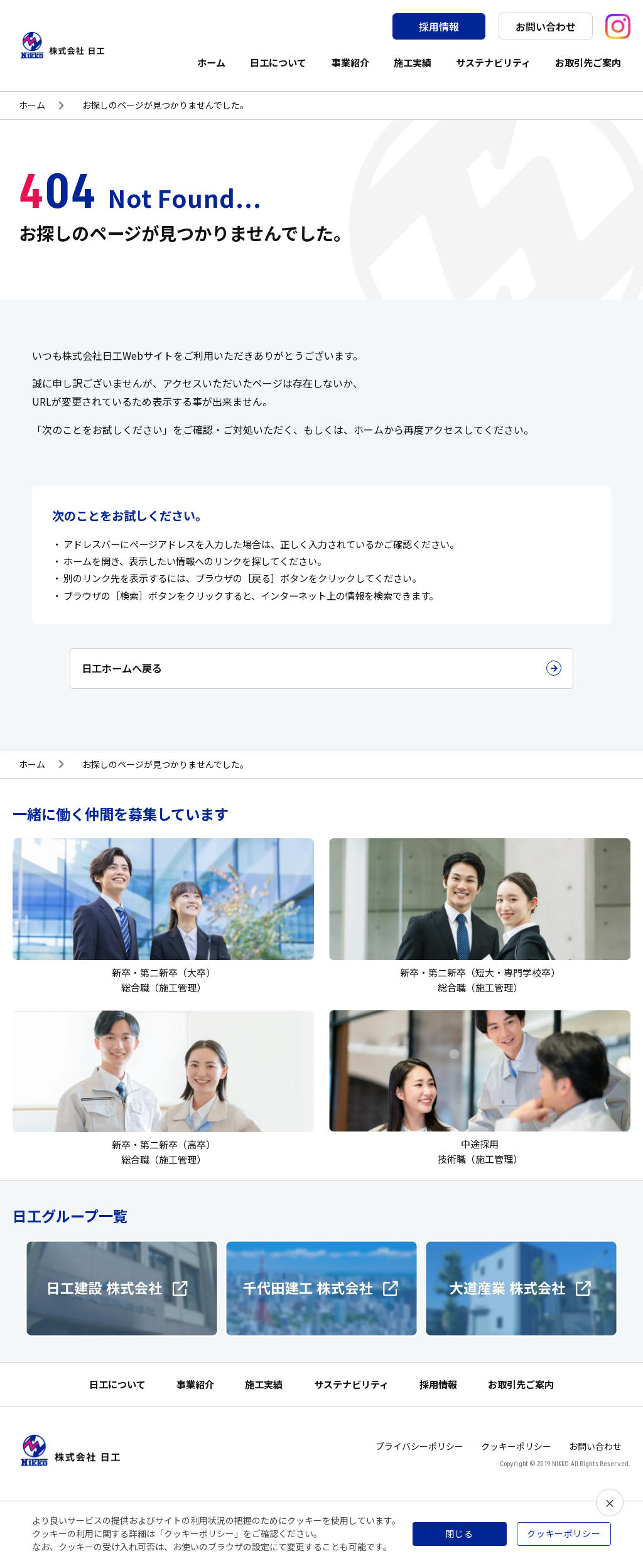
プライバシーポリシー (419, 1455)
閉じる (459, 1533)
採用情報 (439, 26)
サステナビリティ (493, 62)
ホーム (211, 62)
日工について (278, 62)
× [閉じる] (609, 1502)
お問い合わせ (546, 26)
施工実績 (412, 62)
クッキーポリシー (516, 1455)
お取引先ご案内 (588, 62)
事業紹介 (350, 62)
